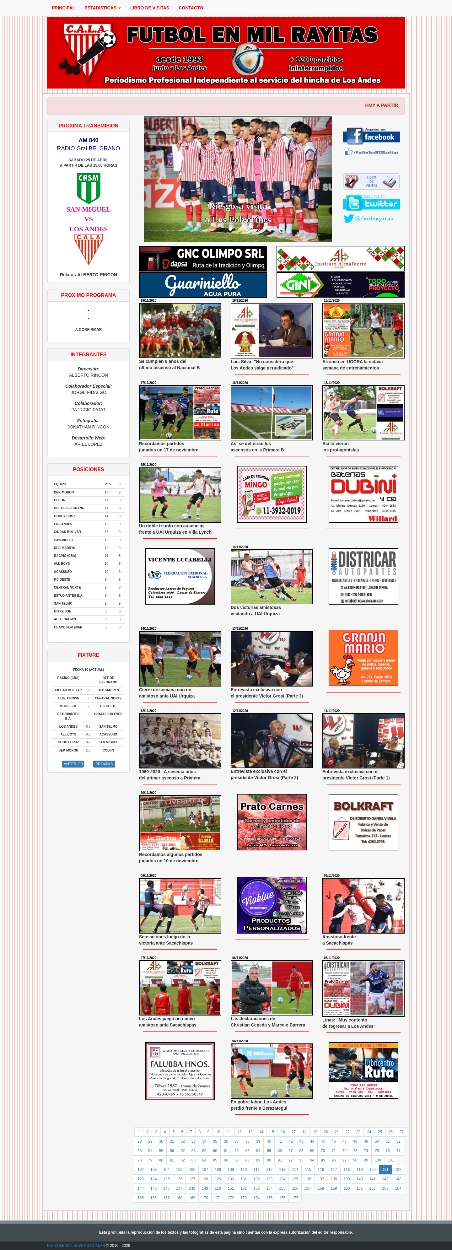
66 (280, 1151)
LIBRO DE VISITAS (149, 7)
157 (308, 1188)
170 (205, 1198)
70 (323, 1151)
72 (344, 1151)
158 (321, 1188)
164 (398, 1188)
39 (258, 1141)
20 (326, 1132)
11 (229, 1132)
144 (140, 1188)
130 (231, 1179)
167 (166, 1198)
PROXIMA (104, 764)
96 (333, 1160)
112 (269, 1169)
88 (247, 1160)
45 (323, 1141)
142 (385, 1179)
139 (347, 1179)
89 (258, 1160)
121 (385, 1169)
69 (312, 1151)
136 (308, 1179)
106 (192, 1169)
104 (166, 1169)
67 (290, 1151)
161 (360, 1188)
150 (218, 1188)
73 (355, 1151)
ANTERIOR (73, 764)
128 (205, 1179)
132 (256, 1179)
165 (140, 1198)
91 (280, 1160)
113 (282, 1169)
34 (204, 1141)
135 (295, 1179)
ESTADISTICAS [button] (102, 7)
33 (193, 1141)
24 (369, 1132)
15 (272, 1132)
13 (250, 1132)
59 (204, 1151)
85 (215, 1160)
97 (344, 1160)
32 (182, 1141)
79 (150, 1160)
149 (205, 1188)
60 (215, 1151)
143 (398, 1179)
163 (385, 1188)
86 (226, 1160)
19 (315, 1132)
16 (283, 1132)
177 (295, 1198)
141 (372, 1179)
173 (243, 1198)
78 (139, 1160)
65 (269, 1151)
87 (236, 1160)
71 (333, 1151)
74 (366, 1151)
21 (337, 1132)
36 (226, 1141)
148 (192, 1188)
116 (321, 1169)
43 (301, 1141)
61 (226, 1151)
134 (282, 1179)
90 (269, 1160)
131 (243, 1179)
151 (231, 1188)
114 (295, 1169)
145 (153, 1188)
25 (380, 1132)
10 (218, 1132)
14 (261, 1132)
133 (269, 1179)
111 (256, 1169)
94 (312, 1160)
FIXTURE (88, 655)
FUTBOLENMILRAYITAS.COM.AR (76, 1245)
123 (140, 1179)
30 (161, 1141)
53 (139, 1151)
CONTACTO (191, 7)
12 (240, 1132)
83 (193, 1160)
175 (269, 1198)
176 (282, 1198)
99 (366, 1160)
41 (280, 1141)
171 (218, 1198)
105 (179, 1169)
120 (372, 1169)
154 (269, 1188)
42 (290, 1141)
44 (312, 1141)
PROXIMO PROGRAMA (88, 295)
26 (391, 1132)
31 (172, 1141)
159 (334, 1188)
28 (139, 1141)
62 (236, 1151)
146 (166, 1188)
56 (172, 1151)
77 (398, 1151)
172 (231, 1198)
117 (334, 1169)
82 (182, 1160)
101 (391, 1160)
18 (304, 1132)
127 (192, 1179)
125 (166, 1179)
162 (372, 1188)
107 (205, 1169)
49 (366, 1141)
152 (243, 1188)
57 (182, 1151)
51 (387, 1141)
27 (401, 1132)
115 (308, 1169)
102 (140, 1169)
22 (348, 1132)
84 (204, 1160)
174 (256, 1198)
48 (355, 1141)
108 (218, 1169)
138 (334, 1179)
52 (398, 1141)
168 (179, 1198)
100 (378, 1160)
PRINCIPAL (63, 7)
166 (153, 1198)
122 (398, 1169)
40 (269, 1141)
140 (360, 1179)
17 (294, 1132)
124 (153, 1179)
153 (256, 1188)
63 (247, 1151)
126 (179, 1179)
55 (161, 1151)
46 (333, 1141)
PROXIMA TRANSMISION (89, 125)
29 (150, 1141)
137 (321, 1179)
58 (193, 1151)
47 (344, 1141)
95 (323, 1160)
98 (355, 1160)
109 (231, 1169)
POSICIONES (88, 469)
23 (358, 1132)
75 (377, 1151)
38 (247, 1141)
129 (218, 1179)
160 (347, 1188)
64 (258, 1151)
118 (347, 1169)
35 (215, 1141)
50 (377, 1141)
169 (192, 1198)
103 (153, 1169)
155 (282, 1188)
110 (243, 1169)
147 (179, 1188)
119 (360, 1169)
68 (301, 1151)
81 (172, 1160)
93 (301, 1160)
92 (290, 1160)
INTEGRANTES (89, 354)
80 (161, 1160)
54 (150, 1151)
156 (295, 1188)
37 (236, 1141)
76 (387, 1151)
